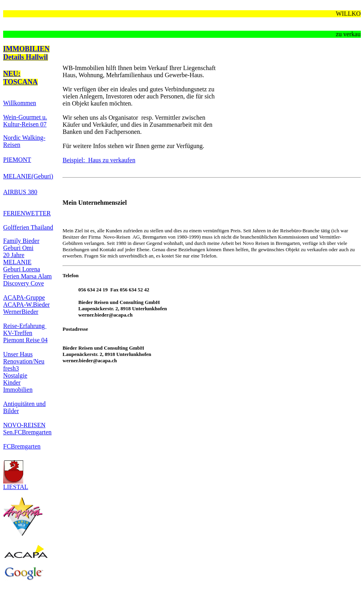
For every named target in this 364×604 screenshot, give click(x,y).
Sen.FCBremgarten (27, 432)
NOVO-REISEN (24, 425)
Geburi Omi (18, 248)
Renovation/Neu (23, 361)
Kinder (11, 382)
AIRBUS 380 (20, 192)
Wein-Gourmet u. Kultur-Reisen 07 (25, 121)
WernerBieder (20, 311)
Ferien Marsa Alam (27, 276)
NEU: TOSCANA (20, 78)
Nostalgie (15, 375)
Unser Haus (18, 354)
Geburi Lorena (21, 269)
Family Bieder (21, 240)
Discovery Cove (23, 283)
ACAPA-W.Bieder (26, 304)
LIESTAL (15, 484)
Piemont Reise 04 (25, 340)
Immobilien (18, 389)
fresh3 (11, 368)
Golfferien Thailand (28, 227)
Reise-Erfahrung (24, 325)
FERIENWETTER (27, 213)
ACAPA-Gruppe (24, 297)
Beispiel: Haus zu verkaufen (99, 160)
